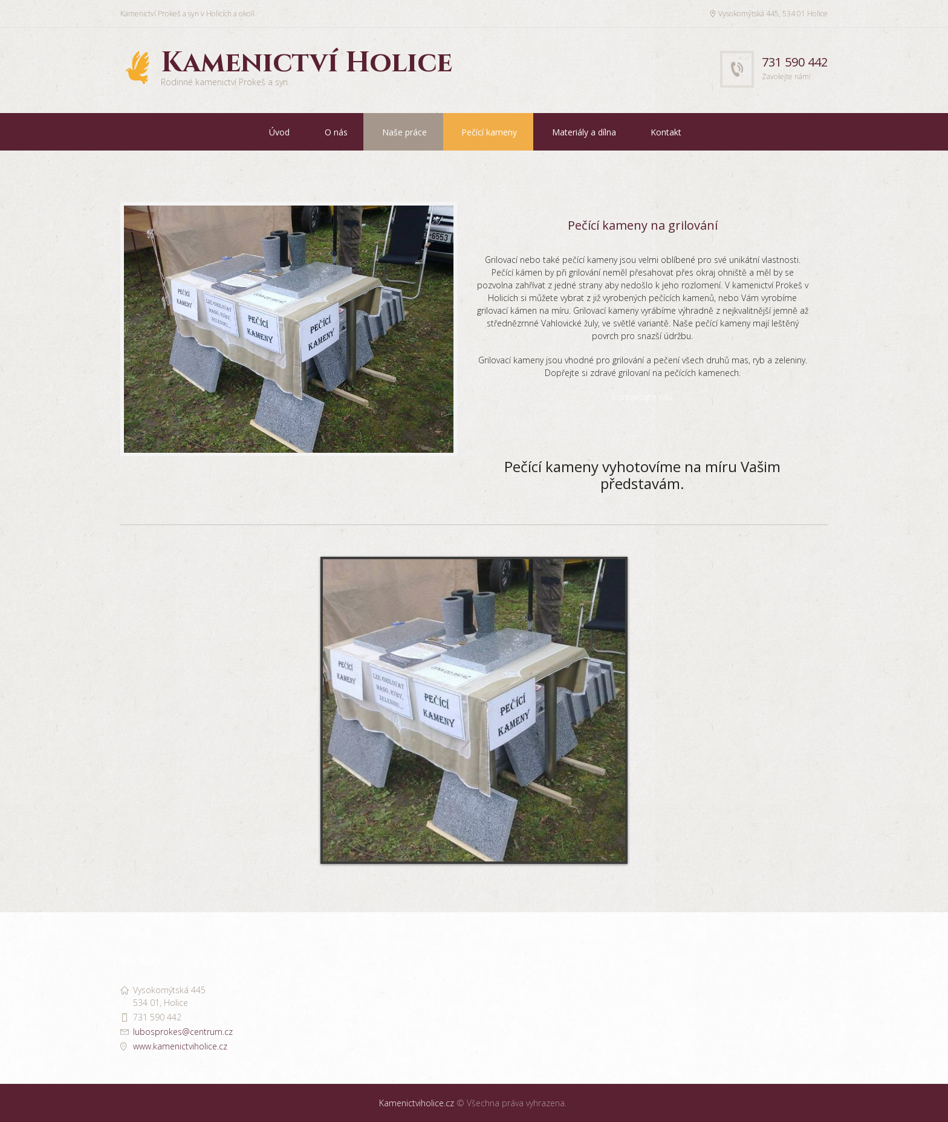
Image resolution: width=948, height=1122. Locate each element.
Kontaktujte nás (642, 403)
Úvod (279, 132)
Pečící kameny (489, 132)
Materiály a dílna (584, 132)
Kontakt (666, 132)
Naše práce (404, 132)
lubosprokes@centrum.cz (183, 1031)
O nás (336, 132)
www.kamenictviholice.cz (180, 1046)
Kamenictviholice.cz (416, 1103)
